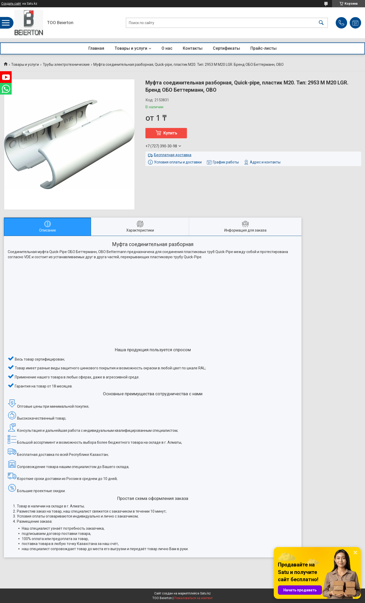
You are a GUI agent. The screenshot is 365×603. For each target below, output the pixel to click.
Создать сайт (11, 3)
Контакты (192, 48)
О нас (167, 48)
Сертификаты (226, 48)
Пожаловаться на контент (193, 598)
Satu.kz (205, 593)
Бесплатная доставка (172, 155)
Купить (170, 133)
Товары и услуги (131, 48)
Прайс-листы (263, 48)
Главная (96, 48)
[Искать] (321, 23)
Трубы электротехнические (66, 64)
